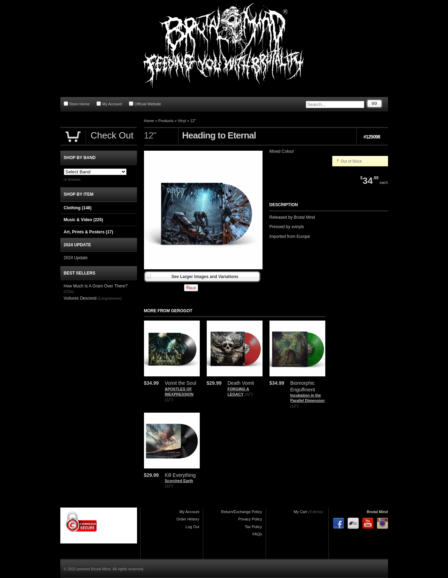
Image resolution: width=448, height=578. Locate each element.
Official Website (145, 104)
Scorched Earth (179, 481)
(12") (169, 400)
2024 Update (76, 257)
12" (193, 121)
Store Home (77, 104)
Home (149, 121)
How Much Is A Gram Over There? (96, 286)
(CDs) (69, 292)
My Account (109, 104)
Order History (187, 519)
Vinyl (182, 121)
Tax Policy (253, 527)
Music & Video (83, 219)
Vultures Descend (80, 298)
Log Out (192, 527)
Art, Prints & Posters (88, 232)
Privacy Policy (250, 519)
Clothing (78, 207)
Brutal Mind (377, 512)
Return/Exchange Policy (241, 512)
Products (165, 121)
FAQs (257, 534)
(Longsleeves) (110, 298)
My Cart (300, 512)
